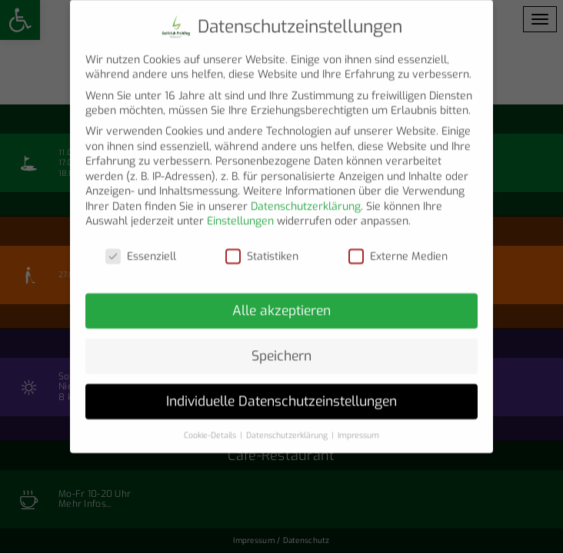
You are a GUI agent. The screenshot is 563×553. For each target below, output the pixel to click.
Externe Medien (398, 245)
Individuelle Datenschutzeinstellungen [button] (281, 389)
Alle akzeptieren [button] (281, 299)
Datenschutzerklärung (306, 194)
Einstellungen (240, 210)
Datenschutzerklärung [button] (288, 423)
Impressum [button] (358, 423)
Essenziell (140, 245)
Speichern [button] (281, 345)
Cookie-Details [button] (211, 423)
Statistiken (261, 245)
